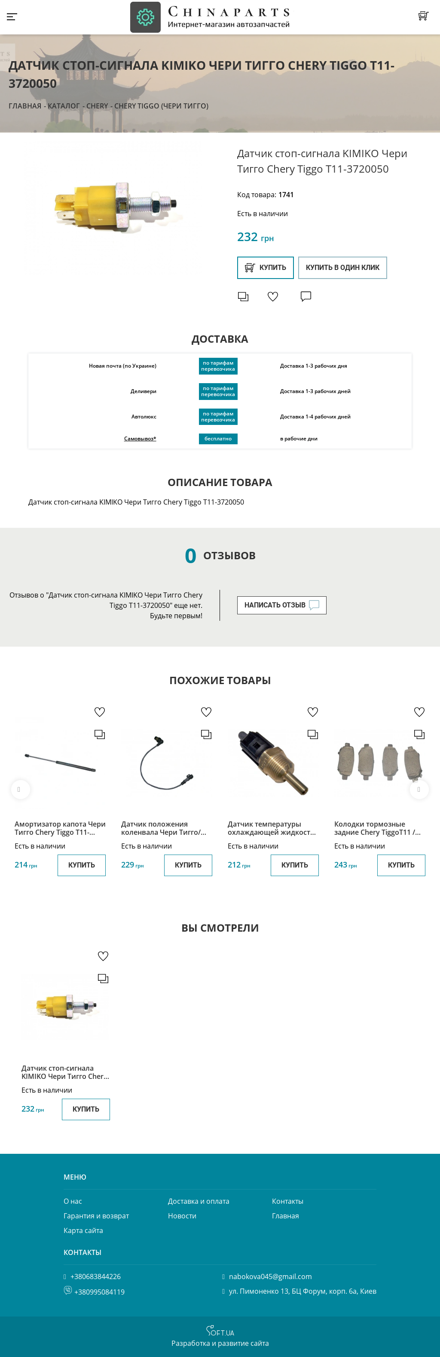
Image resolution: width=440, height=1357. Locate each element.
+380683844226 (95, 1276)
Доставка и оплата (198, 1201)
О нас (73, 1201)
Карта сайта (83, 1230)
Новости (182, 1216)
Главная (25, 106)
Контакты (287, 1201)
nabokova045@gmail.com (270, 1276)
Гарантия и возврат (96, 1216)
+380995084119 (99, 1292)
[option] (113, 208)
